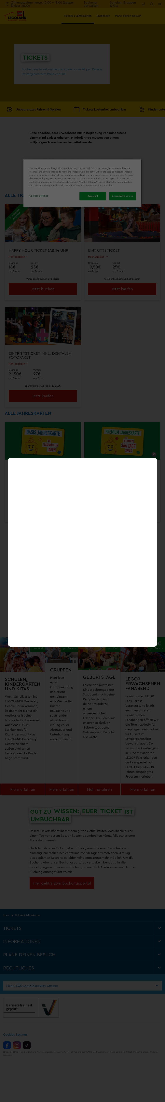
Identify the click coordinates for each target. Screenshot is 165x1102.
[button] (154, 454)
